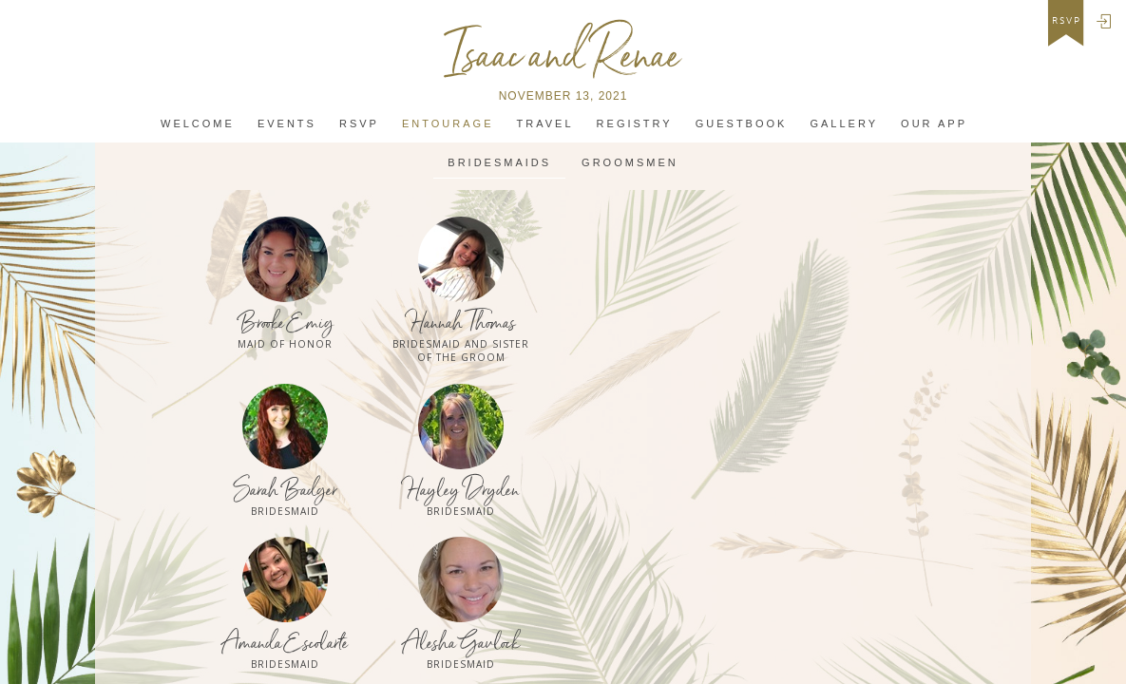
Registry (635, 124)
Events (287, 124)
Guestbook (742, 124)
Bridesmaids (499, 162)
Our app (934, 124)
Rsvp (359, 124)
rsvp (1066, 21)
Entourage (447, 124)
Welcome (198, 124)
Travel (545, 124)
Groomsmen (630, 162)
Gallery (844, 124)
